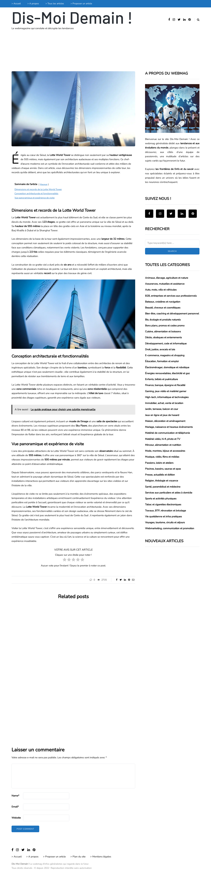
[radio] (64, 560)
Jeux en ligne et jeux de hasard (162, 415)
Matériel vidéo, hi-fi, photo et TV (162, 439)
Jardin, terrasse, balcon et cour (161, 409)
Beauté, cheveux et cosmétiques (162, 307)
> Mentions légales (100, 856)
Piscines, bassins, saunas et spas (163, 468)
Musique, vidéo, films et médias (162, 456)
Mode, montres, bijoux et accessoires (165, 450)
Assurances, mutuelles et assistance (164, 283)
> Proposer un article (81, 3)
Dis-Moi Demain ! (72, 17)
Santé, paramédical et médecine (162, 486)
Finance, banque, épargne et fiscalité (165, 385)
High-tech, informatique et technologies (167, 397)
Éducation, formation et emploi (162, 361)
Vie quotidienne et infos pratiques (163, 516)
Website (16, 817)
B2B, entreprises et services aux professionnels (171, 295)
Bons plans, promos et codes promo (164, 325)
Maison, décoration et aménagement (165, 421)
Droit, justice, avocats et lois (160, 349)
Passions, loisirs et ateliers (159, 462)
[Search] (172, 243)
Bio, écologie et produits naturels (163, 319)
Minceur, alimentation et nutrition (163, 445)
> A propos (33, 3)
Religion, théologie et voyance (161, 480)
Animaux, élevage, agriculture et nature (166, 277)
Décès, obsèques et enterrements (163, 337)
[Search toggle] (196, 20)
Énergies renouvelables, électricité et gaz (167, 373)
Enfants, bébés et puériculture (161, 379)
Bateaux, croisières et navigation (162, 301)
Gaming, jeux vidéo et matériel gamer (165, 391)
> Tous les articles (54, 3)
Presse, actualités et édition (160, 474)
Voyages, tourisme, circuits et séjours (165, 522)
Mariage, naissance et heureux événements (169, 427)
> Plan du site (78, 856)
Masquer (43, 184)
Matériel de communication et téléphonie (167, 433)
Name (15, 795)
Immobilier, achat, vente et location (164, 403)
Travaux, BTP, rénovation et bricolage (165, 510)
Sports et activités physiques (160, 498)
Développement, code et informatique (166, 343)
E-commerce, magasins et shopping (164, 355)
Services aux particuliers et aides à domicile (168, 492)
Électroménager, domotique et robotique (167, 367)
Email (15, 806)
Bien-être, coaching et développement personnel (172, 313)
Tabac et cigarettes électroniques (163, 504)
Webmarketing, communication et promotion (169, 528)
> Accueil (16, 3)
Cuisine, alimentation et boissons (163, 331)
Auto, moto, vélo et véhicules (161, 289)
